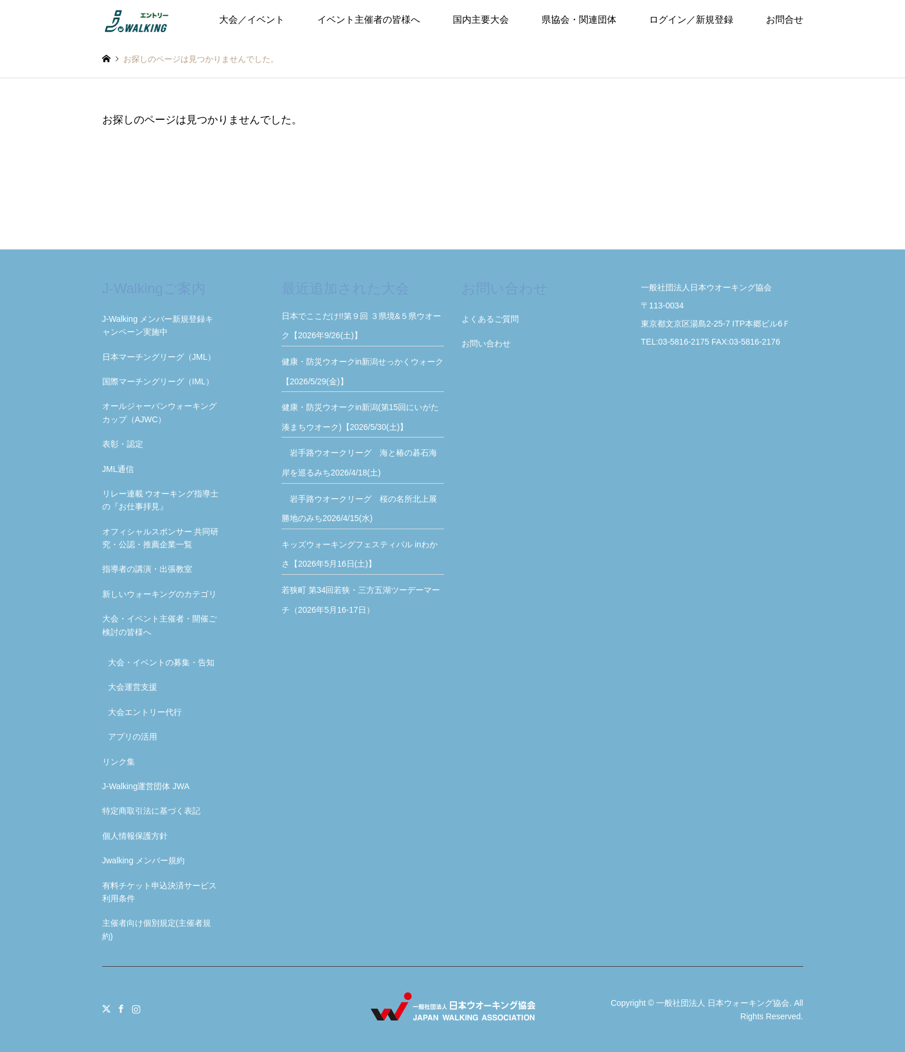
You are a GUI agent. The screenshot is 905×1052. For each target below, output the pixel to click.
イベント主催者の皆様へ (368, 20)
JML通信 (118, 469)
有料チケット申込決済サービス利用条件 (159, 892)
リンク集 (118, 761)
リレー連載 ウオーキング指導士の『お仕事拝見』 (160, 500)
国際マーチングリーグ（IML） (158, 381)
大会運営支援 (132, 687)
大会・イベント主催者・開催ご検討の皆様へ (159, 625)
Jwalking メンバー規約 (143, 860)
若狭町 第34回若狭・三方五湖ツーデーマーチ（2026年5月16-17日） (361, 599)
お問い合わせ (486, 343)
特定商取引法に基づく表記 (151, 810)
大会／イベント (252, 20)
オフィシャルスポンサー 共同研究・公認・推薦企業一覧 (160, 538)
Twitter (106, 1009)
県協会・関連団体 (579, 20)
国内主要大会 (481, 20)
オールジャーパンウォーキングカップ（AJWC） (159, 412)
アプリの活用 (132, 736)
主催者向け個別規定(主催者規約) (156, 929)
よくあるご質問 (490, 319)
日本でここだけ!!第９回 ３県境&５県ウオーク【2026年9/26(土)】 (361, 326)
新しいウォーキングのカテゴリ (159, 594)
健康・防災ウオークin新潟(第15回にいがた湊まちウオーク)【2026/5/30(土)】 (360, 417)
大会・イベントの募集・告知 (161, 662)
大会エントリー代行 (145, 712)
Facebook (121, 1009)
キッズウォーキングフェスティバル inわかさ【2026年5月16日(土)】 (360, 554)
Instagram (136, 1009)
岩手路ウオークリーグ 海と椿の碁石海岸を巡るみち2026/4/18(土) (359, 462)
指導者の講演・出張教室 (147, 569)
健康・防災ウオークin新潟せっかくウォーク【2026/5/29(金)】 (362, 371)
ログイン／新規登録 (691, 20)
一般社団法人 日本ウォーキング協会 (722, 1003)
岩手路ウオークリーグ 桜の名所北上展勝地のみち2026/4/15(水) (359, 508)
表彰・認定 (122, 444)
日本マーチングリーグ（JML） (159, 357)
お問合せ (784, 20)
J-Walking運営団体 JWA (146, 786)
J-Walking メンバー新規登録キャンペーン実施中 (158, 325)
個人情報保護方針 (135, 836)
